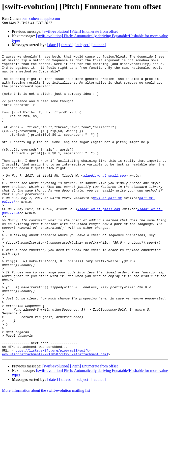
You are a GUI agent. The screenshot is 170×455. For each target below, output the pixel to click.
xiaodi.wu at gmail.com (104, 200)
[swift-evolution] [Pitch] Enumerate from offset (80, 31)
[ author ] (98, 45)
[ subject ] (82, 45)
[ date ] (52, 45)
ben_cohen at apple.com (41, 18)
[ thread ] (66, 45)
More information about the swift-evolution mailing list (46, 451)
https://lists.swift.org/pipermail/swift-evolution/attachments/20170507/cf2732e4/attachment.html (55, 412)
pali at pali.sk (107, 227)
